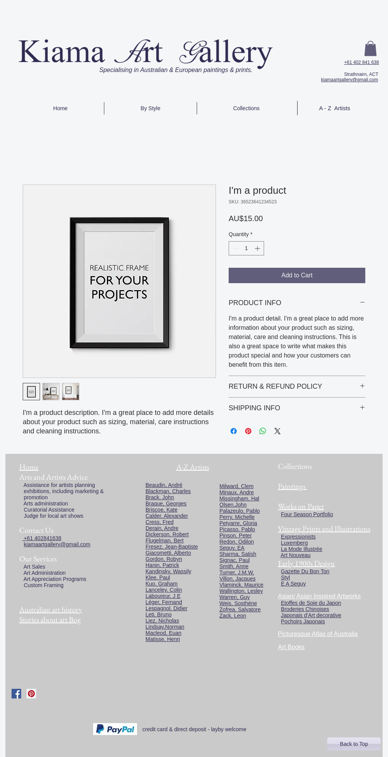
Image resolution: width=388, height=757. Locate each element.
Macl (151, 633)
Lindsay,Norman (165, 627)
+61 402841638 (42, 538)
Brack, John (160, 497)
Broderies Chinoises (305, 609)
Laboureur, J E (163, 596)
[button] (370, 48)
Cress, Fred (160, 522)
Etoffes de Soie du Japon (311, 603)
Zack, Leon (232, 616)
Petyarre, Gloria (238, 523)
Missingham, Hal (239, 498)
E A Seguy (293, 584)
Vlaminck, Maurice (241, 585)
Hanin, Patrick (162, 565)
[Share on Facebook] (233, 431)
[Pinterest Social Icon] (31, 693)
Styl (285, 577)
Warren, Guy (234, 597)
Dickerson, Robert (167, 534)
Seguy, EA (231, 548)
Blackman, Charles (168, 491)
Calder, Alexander (167, 516)
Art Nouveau (296, 555)
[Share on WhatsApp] (263, 431)
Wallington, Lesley (241, 591)
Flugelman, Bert (165, 540)
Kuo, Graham (161, 584)
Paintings (291, 486)
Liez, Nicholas (162, 621)
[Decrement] (234, 248)
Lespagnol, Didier (166, 608)
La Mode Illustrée (301, 549)
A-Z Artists (192, 467)
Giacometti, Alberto (168, 553)
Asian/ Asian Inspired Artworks (319, 596)
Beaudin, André (164, 485)
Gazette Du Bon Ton (305, 571)
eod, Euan (169, 633)
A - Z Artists (334, 108)
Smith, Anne (234, 566)
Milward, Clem (236, 486)
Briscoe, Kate (161, 510)
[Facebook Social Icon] (16, 693)
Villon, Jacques (237, 579)
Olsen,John (233, 505)
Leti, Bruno (159, 614)
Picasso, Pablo (237, 529)
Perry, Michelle (237, 517)
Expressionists (298, 537)
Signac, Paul (234, 560)
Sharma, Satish (237, 554)
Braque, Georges (166, 503)
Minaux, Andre (236, 492)
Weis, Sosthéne (238, 603)
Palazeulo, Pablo (239, 511)
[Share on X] (277, 431)
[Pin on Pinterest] (248, 431)
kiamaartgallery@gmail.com (349, 79)
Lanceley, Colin (164, 590)
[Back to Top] (354, 743)
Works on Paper (301, 506)
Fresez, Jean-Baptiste (172, 547)
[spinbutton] (246, 248)
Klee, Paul (158, 577)
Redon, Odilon (236, 542)
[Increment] (258, 248)
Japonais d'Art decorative (311, 615)
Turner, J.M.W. (236, 572)
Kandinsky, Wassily (168, 571)
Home (28, 467)
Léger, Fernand (164, 602)
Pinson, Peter (235, 535)
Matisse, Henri (163, 639)
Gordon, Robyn (164, 559)
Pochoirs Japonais (303, 621)
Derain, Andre (162, 528)
